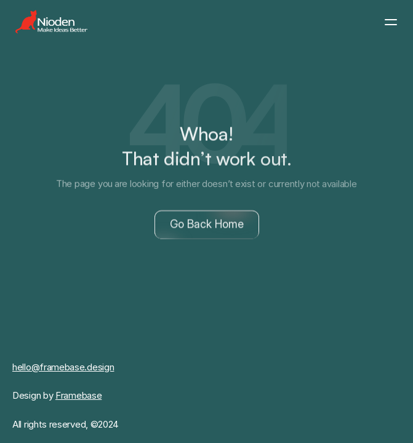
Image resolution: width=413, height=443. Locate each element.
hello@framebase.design (63, 367)
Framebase (78, 395)
